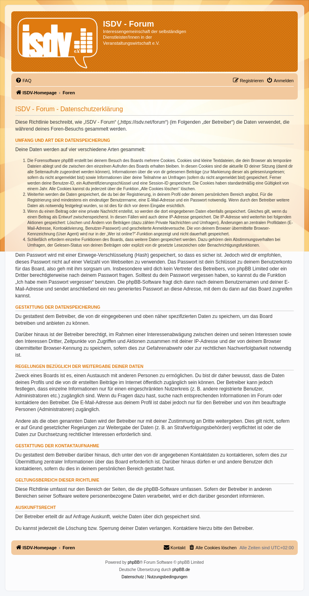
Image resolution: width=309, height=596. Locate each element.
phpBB (134, 562)
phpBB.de (181, 569)
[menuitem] (23, 80)
